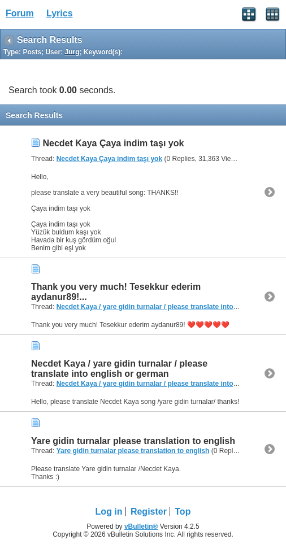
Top (182, 511)
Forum (20, 13)
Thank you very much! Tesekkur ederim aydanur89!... (116, 292)
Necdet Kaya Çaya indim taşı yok (113, 143)
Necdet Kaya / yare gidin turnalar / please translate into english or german (119, 368)
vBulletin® (141, 526)
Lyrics (59, 13)
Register (149, 511)
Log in (109, 511)
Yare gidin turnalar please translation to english (133, 441)
